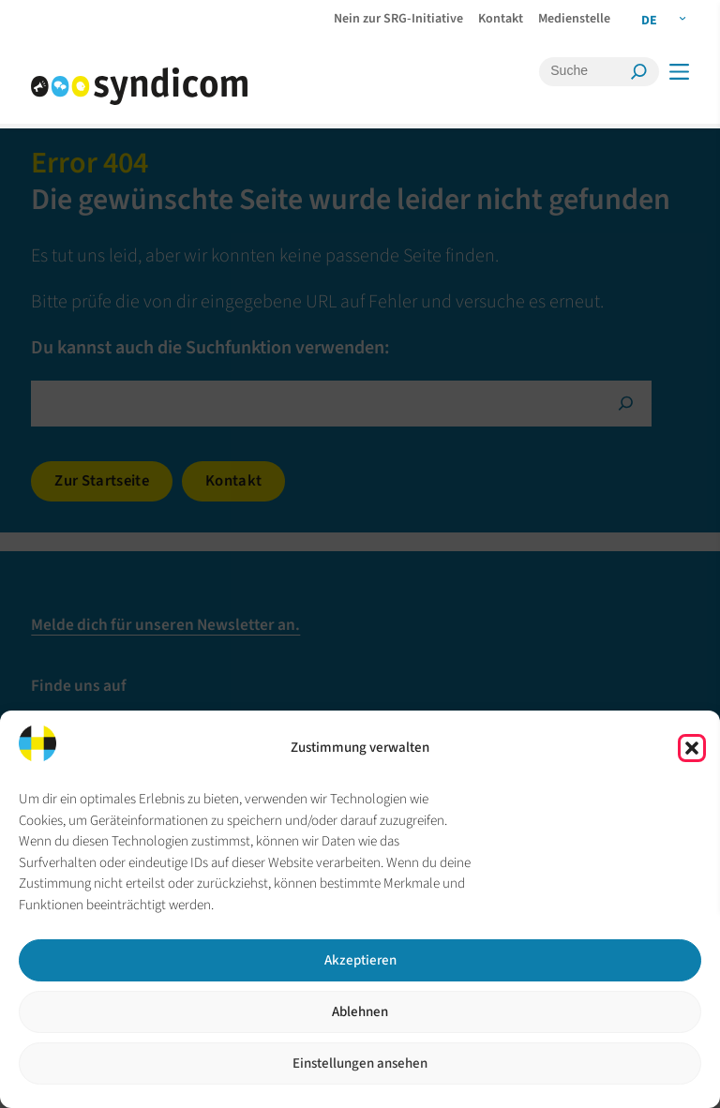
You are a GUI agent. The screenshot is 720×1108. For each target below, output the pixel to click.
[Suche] (586, 71)
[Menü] (678, 72)
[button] (691, 748)
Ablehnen (360, 1012)
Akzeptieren (360, 960)
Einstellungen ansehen (360, 1063)
